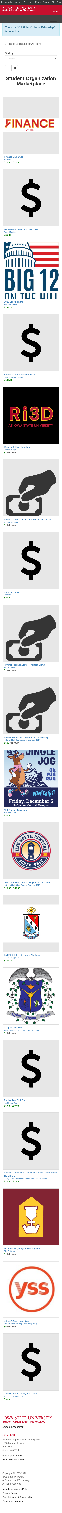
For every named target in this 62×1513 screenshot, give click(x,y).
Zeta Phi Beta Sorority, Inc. (14, 1396)
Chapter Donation (13, 1027)
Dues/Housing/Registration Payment (22, 1248)
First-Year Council (10, 812)
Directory (28, 2)
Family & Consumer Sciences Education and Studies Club (25, 1179)
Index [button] (17, 2)
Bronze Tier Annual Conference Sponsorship (26, 737)
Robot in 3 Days (10, 450)
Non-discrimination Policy (15, 1489)
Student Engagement (13, 1427)
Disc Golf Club (9, 1251)
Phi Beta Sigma (10, 667)
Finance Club (9, 159)
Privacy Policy (9, 1493)
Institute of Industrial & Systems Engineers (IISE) (22, 740)
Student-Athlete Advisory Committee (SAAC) (20, 1324)
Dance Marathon (10, 232)
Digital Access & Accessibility (17, 1497)
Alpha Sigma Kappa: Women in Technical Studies (22, 1030)
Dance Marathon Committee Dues (21, 229)
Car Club (7, 595)
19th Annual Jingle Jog (15, 810)
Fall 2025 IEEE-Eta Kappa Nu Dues (22, 955)
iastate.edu (6, 2)
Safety (46, 2)
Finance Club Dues (13, 157)
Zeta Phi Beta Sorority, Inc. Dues (20, 1393)
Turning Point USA (11, 522)
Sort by (9, 53)
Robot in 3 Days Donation (17, 447)
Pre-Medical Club (10, 1103)
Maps (38, 2)
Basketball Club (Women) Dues (19, 374)
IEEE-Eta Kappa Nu (11, 958)
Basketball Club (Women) (13, 377)
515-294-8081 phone (13, 1459)
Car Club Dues (11, 592)
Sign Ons (56, 2)
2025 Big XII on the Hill (15, 302)
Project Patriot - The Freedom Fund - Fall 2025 (27, 519)
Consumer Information (13, 1501)
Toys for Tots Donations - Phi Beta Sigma (24, 665)
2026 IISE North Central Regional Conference (27, 882)
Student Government (11, 305)
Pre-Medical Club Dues (15, 1100)
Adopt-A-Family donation (16, 1321)
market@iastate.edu (12, 1455)
